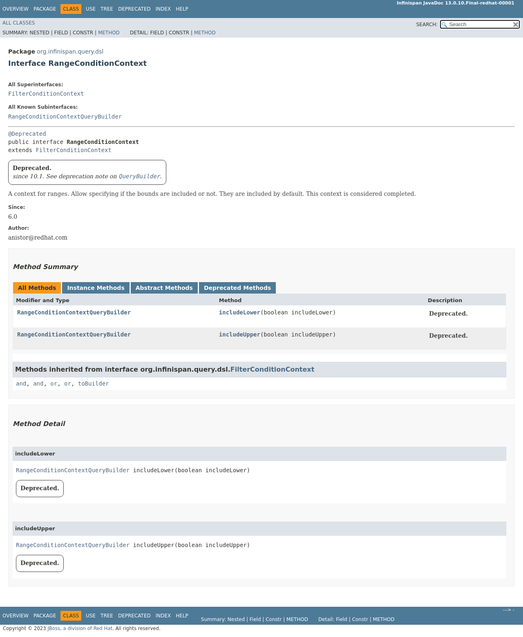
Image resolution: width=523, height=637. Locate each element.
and (21, 383)
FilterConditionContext (46, 93)
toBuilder (93, 383)
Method (109, 33)
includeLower (239, 312)
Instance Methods (95, 288)
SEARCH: (427, 24)
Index (163, 9)
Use (91, 9)
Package (45, 9)
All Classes (18, 23)
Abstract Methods (164, 288)
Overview (15, 9)
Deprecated (134, 9)
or (53, 383)
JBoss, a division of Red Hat (79, 628)
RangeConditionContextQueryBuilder (65, 116)
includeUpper (239, 334)
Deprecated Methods (237, 288)
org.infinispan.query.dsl (70, 51)
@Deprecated (27, 133)
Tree (107, 9)
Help (182, 9)
